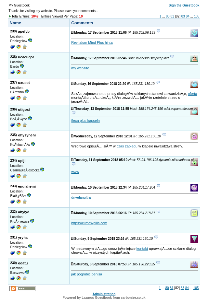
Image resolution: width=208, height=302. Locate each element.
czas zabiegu (127, 146)
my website (80, 68)
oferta (192, 94)
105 (197, 16)
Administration (104, 294)
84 (187, 16)
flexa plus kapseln (85, 120)
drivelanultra (81, 197)
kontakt (142, 248)
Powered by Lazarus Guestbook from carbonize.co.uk (103, 297)
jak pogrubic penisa (86, 274)
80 (167, 16)
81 (172, 16)
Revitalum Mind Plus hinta (91, 42)
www (75, 172)
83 (183, 16)
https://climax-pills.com (89, 223)
